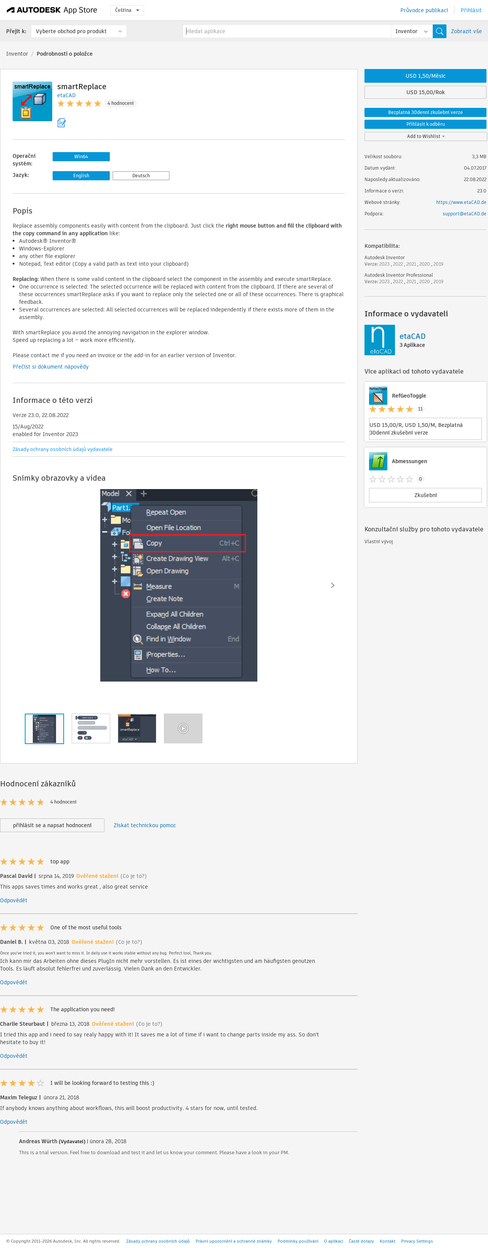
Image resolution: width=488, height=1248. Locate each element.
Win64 (81, 156)
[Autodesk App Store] (52, 10)
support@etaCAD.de (464, 213)
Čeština (127, 10)
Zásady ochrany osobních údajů (158, 1241)
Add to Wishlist (426, 136)
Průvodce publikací (424, 10)
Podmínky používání (298, 1241)
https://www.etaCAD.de (461, 202)
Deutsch (141, 175)
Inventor (17, 54)
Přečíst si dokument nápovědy (51, 367)
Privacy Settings (417, 1241)
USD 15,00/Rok (425, 92)
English (81, 175)
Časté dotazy (361, 1241)
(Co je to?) (133, 876)
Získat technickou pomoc (145, 825)
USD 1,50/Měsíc (426, 76)
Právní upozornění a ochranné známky (234, 1241)
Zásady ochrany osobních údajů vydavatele (62, 449)
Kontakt (387, 1241)
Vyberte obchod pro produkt (71, 31)
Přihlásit (471, 10)
